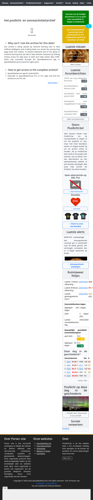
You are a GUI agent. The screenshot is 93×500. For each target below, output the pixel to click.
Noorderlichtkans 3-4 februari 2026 (75, 87)
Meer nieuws (75, 64)
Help (82, 3)
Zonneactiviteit (16, 3)
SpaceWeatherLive (44, 443)
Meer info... (67, 458)
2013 (81, 365)
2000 (68, 376)
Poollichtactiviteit (33, 3)
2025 (81, 369)
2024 (68, 361)
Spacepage (41, 448)
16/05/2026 (83, 294)
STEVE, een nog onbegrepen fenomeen (75, 80)
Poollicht (65, 428)
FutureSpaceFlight (44, 446)
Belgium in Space (43, 451)
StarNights (41, 453)
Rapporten (48, 3)
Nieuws (5, 3)
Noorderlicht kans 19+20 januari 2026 (75, 95)
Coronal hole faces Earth (75, 56)
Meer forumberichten (75, 119)
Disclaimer (40, 483)
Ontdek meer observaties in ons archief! (75, 414)
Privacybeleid (51, 483)
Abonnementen (75, 191)
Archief (59, 3)
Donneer (75, 209)
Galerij (75, 3)
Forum (68, 3)
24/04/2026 (83, 282)
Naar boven (54, 82)
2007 (68, 372)
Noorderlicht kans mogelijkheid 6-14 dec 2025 (75, 104)
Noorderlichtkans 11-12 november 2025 (75, 113)
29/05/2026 (83, 288)
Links (89, 3)
